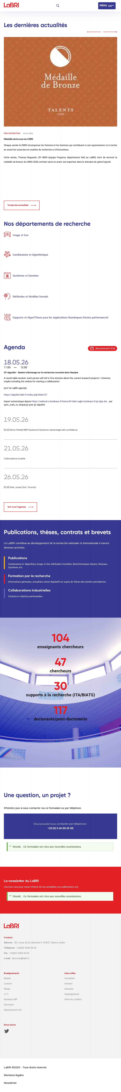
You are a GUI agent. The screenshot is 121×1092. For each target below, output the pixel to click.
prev (94, 32)
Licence (8, 983)
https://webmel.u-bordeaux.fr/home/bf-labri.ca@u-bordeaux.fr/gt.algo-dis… (70, 401)
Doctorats (9, 1004)
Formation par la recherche (29, 576)
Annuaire (68, 989)
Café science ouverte (14, 459)
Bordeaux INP (10, 999)
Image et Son (20, 235)
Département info (13, 1010)
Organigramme (71, 994)
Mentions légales (14, 1075)
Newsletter (10, 1083)
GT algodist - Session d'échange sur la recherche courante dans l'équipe (41, 373)
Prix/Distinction (12, 133)
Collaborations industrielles (29, 590)
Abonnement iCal (105, 348)
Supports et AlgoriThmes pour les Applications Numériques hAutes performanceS (60, 317)
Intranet (68, 983)
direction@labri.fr (20, 958)
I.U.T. (6, 994)
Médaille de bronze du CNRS (18, 139)
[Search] (57, 5)
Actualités (69, 978)
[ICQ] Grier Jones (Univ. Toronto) (20, 487)
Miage (7, 989)
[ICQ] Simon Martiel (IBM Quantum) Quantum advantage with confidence (40, 430)
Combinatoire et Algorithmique (30, 254)
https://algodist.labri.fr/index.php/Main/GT (25, 394)
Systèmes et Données (26, 275)
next (110, 32)
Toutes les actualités (17, 205)
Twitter (6, 1031)
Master (7, 978)
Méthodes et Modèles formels (30, 296)
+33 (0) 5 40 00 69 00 (60, 828)
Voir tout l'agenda (16, 507)
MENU (103, 5)
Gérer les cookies (73, 999)
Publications (17, 558)
